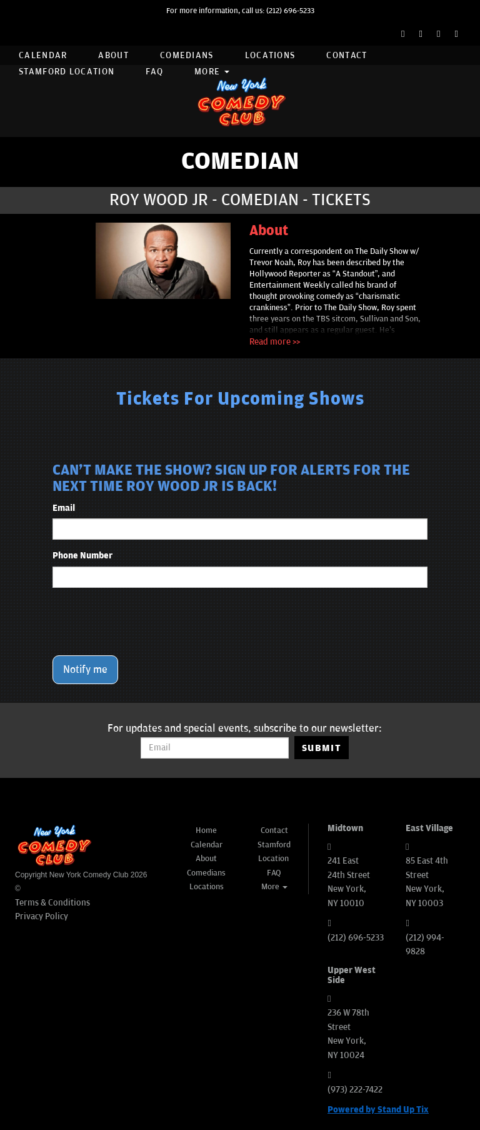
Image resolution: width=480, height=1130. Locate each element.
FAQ (154, 71)
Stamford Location (66, 71)
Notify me (85, 669)
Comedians (187, 55)
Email (63, 508)
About (113, 55)
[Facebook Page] (402, 34)
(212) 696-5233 (290, 11)
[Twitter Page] (420, 34)
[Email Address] (215, 748)
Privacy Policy (41, 916)
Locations (270, 55)
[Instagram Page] (438, 34)
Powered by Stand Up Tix (378, 1109)
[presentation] (147, 621)
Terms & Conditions (52, 902)
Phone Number (82, 555)
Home (206, 830)
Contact (346, 55)
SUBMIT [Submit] (321, 748)
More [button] (211, 71)
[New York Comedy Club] (240, 101)
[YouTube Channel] (456, 34)
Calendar (43, 55)
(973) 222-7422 (355, 1089)
